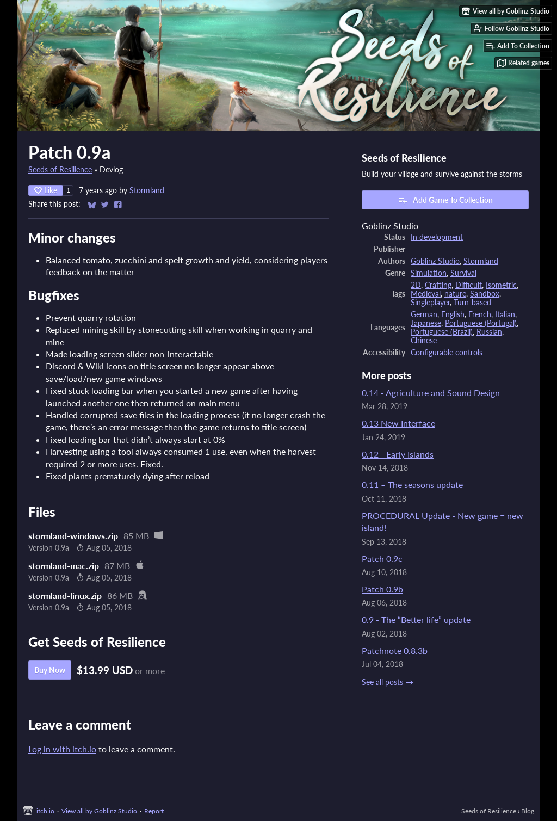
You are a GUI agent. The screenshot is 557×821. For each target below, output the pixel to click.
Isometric (501, 285)
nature (455, 293)
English (453, 314)
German (424, 314)
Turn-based (472, 302)
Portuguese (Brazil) (442, 332)
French (479, 314)
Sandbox (484, 293)
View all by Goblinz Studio (99, 811)
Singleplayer (430, 302)
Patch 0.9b (382, 589)
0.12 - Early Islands (398, 454)
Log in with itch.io (62, 749)
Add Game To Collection (445, 200)
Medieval (426, 293)
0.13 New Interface (398, 423)
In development (437, 237)
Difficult (468, 285)
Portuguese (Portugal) (481, 323)
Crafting (438, 285)
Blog (527, 811)
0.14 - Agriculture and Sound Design (431, 392)
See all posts (382, 682)
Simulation (429, 273)
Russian (489, 332)
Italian (505, 314)
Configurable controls (446, 352)
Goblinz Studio (435, 261)
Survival (463, 273)
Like (45, 190)
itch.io (45, 811)
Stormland (146, 190)
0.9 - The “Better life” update (416, 619)
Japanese (426, 323)
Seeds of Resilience (60, 169)
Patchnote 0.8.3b (395, 650)
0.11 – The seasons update (412, 484)
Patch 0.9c (382, 558)
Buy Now (49, 670)
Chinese (424, 340)
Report (154, 811)
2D (416, 285)
